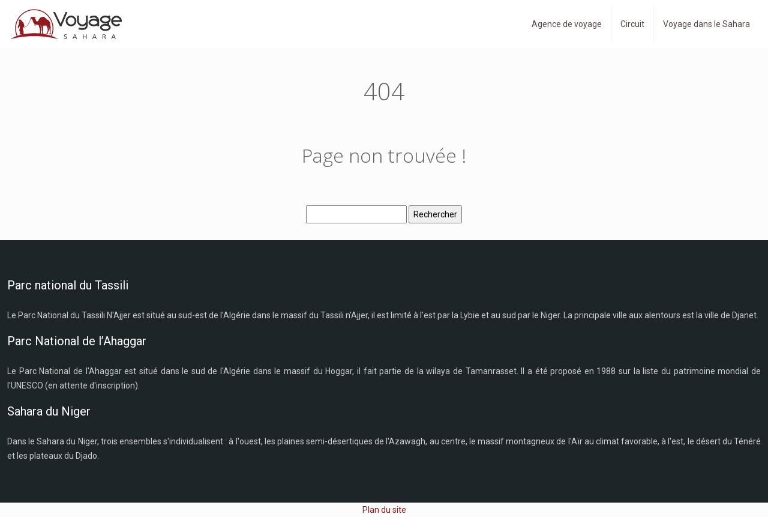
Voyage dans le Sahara (706, 24)
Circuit (632, 24)
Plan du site (384, 510)
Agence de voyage (567, 24)
